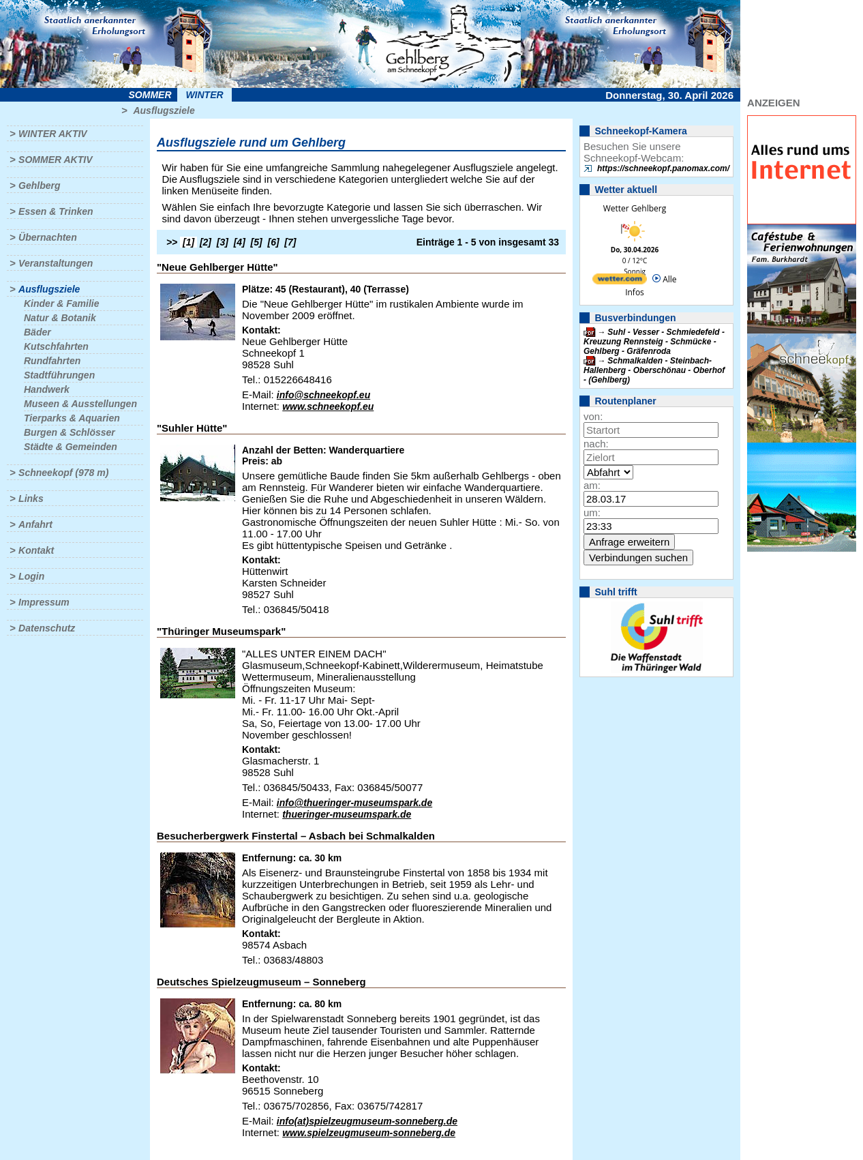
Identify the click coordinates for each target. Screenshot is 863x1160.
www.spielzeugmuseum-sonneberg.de (368, 1132)
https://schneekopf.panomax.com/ (663, 168)
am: (592, 485)
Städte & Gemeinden (70, 446)
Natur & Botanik (60, 317)
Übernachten (47, 237)
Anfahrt (35, 524)
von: (593, 416)
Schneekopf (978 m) (63, 472)
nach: (596, 443)
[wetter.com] (619, 281)
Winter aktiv (52, 133)
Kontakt (36, 550)
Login (31, 576)
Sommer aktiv (55, 159)
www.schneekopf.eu (328, 406)
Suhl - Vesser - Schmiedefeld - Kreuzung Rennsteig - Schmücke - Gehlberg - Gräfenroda (654, 341)
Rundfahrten (52, 360)
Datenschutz (46, 628)
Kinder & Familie (61, 303)
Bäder (37, 332)
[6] (273, 242)
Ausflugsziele (163, 110)
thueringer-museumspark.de (346, 814)
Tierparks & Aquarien (72, 418)
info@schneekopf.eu (323, 394)
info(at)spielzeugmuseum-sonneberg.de (367, 1121)
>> (172, 242)
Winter (204, 94)
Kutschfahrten (56, 346)
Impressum (44, 602)
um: (592, 512)
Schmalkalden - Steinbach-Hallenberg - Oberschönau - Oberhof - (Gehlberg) (654, 370)
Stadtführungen (59, 375)
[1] (188, 242)
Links (31, 498)
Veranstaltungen (55, 263)
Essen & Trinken (55, 211)
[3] (222, 242)
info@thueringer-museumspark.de (354, 802)
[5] (256, 242)
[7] (290, 242)
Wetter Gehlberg (634, 208)
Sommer (150, 94)
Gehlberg (39, 185)
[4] (239, 242)
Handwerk (47, 389)
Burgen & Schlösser (69, 432)
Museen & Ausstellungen (80, 403)
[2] (205, 242)
